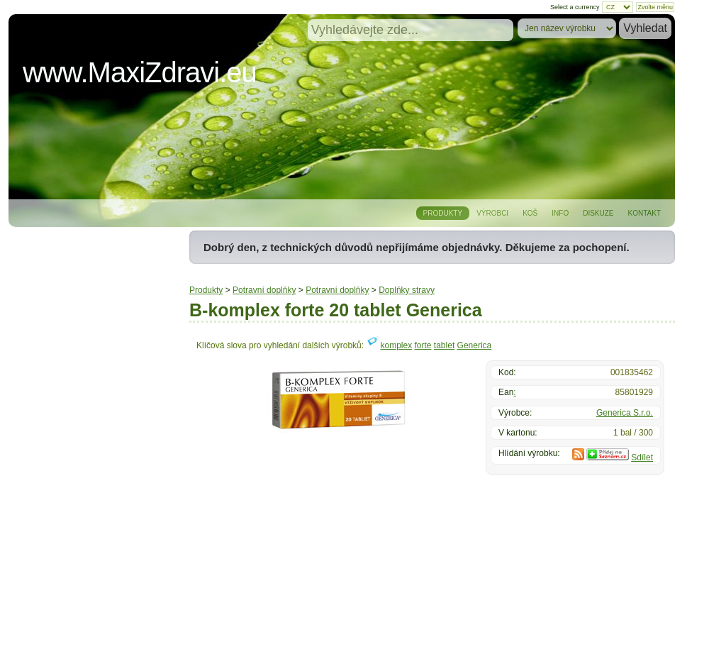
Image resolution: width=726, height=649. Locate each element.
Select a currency (575, 7)
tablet (444, 345)
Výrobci (492, 213)
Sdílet (642, 457)
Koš (530, 213)
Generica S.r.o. (624, 413)
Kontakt (644, 213)
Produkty (443, 213)
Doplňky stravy (407, 290)
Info (560, 213)
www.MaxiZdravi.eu (140, 72)
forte (423, 345)
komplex (396, 345)
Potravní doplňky (264, 290)
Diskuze (598, 213)
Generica (474, 345)
